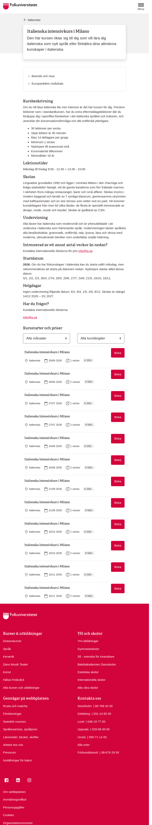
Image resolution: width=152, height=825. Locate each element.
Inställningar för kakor (17, 760)
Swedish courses (14, 721)
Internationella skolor (91, 679)
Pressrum (9, 752)
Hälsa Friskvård (13, 679)
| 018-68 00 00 (100, 729)
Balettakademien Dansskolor (97, 664)
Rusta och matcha (15, 706)
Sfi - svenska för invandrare (96, 656)
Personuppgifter (13, 807)
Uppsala (83, 729)
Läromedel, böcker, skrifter (21, 737)
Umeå (82, 737)
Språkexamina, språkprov (20, 729)
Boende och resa (43, 76)
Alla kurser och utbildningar (21, 687)
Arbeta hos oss (13, 744)
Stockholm (85, 706)
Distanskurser (12, 641)
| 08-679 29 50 (109, 752)
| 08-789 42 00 (103, 706)
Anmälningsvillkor (14, 799)
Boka (117, 353)
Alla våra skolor (88, 687)
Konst (7, 672)
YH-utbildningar (88, 641)
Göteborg (84, 713)
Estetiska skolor (88, 672)
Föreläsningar (12, 713)
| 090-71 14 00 (97, 737)
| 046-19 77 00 (95, 721)
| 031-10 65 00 (101, 713)
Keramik (8, 656)
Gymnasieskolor (88, 649)
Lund (81, 721)
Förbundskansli (88, 752)
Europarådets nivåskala (47, 83)
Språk (7, 649)
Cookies (8, 815)
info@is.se (86, 251)
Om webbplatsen (14, 792)
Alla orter (84, 744)
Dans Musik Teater (15, 664)
